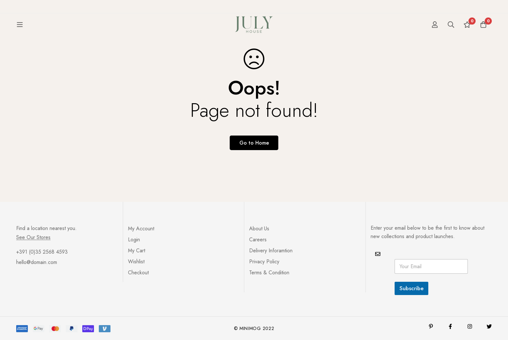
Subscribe (411, 288)
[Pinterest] (430, 326)
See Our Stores (33, 237)
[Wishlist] (467, 30)
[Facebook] (450, 326)
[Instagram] (469, 326)
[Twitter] (489, 326)
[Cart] (483, 30)
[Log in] (435, 30)
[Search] (451, 30)
